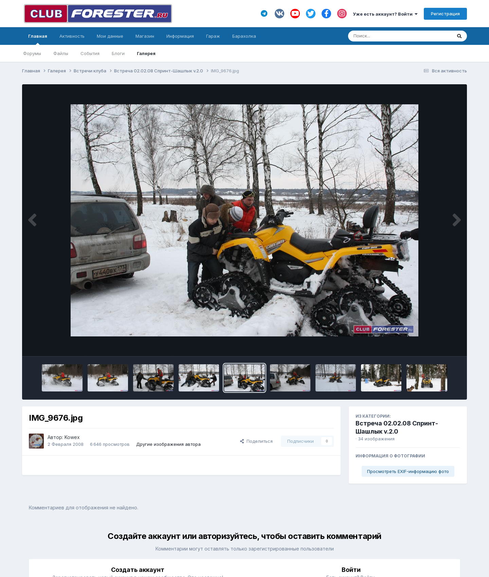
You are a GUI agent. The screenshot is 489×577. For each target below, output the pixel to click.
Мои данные (110, 36)
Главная (37, 39)
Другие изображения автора (168, 444)
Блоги (118, 53)
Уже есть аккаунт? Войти (385, 14)
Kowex (72, 437)
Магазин (144, 36)
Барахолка (244, 36)
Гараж (213, 36)
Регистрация (445, 13)
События (89, 53)
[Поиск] (387, 36)
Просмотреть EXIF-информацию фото (408, 471)
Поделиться (256, 441)
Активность (72, 36)
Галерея (146, 53)
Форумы (32, 53)
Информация (180, 36)
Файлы (60, 53)
